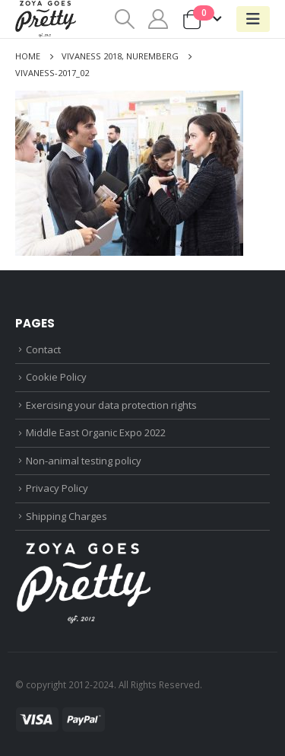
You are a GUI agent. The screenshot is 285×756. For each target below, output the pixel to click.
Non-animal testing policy (83, 460)
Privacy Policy (57, 488)
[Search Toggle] (124, 19)
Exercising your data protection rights (111, 405)
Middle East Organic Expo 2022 (96, 432)
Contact (43, 349)
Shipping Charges (66, 516)
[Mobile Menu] (253, 19)
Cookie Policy (56, 377)
